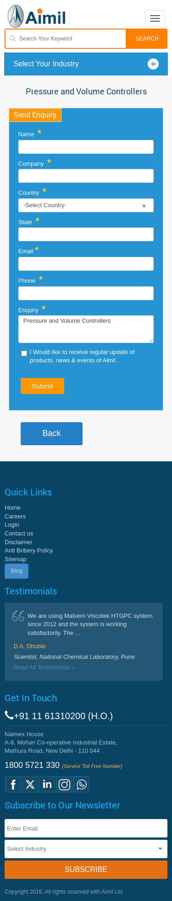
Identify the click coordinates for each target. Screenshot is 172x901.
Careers (15, 516)
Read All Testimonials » (44, 667)
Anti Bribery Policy (29, 550)
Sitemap (16, 559)
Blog (16, 570)
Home (13, 507)
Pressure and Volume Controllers (86, 329)
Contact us (19, 533)
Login (12, 524)
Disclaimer (19, 542)
